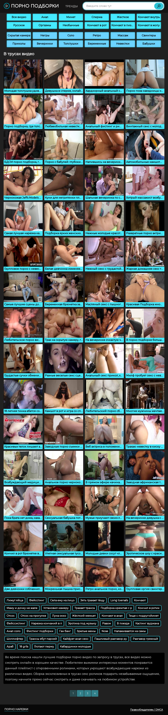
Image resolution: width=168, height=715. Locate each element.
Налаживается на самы (130, 631)
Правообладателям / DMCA (146, 709)
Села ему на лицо (62, 600)
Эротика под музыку (82, 623)
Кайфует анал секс (75, 638)
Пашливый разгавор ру (110, 638)
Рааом (106, 623)
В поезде (123, 623)
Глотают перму (44, 646)
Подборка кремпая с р (116, 608)
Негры (44, 35)
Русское (19, 25)
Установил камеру (56, 608)
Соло (70, 35)
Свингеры (149, 35)
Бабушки (148, 43)
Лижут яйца (15, 600)
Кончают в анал (112, 615)
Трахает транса (84, 608)
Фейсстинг (36, 600)
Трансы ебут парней (43, 638)
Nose (105, 631)
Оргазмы (45, 25)
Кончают (140, 600)
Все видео (19, 17)
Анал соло (14, 631)
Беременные (97, 43)
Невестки (122, 43)
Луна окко (59, 615)
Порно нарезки (16, 709)
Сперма (97, 17)
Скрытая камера (19, 35)
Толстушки (70, 43)
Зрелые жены (86, 631)
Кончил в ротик (148, 608)
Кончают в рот (96, 25)
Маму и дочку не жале (22, 608)
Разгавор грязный (145, 638)
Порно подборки (31, 6)
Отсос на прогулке (33, 615)
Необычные (71, 25)
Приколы (18, 43)
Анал (44, 17)
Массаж (123, 35)
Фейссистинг (16, 623)
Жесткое (123, 17)
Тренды (71, 6)
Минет (70, 17)
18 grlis (23, 646)
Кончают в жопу (149, 25)
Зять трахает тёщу (92, 600)
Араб (10, 646)
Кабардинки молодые (75, 646)
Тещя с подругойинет (144, 615)
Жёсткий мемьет (84, 615)
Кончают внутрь (149, 17)
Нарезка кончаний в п (46, 623)
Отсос (11, 615)
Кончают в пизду (123, 25)
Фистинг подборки (39, 631)
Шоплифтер (15, 638)
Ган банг (65, 631)
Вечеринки (45, 43)
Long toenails (119, 600)
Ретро (97, 35)
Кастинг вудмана (147, 623)
